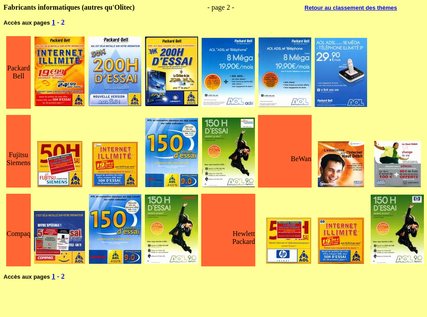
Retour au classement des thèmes (351, 7)
